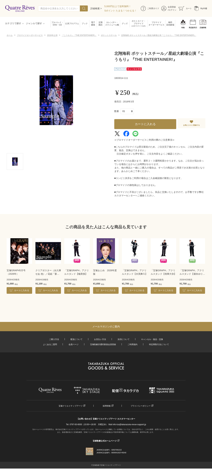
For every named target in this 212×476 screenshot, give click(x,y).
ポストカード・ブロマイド (138, 23)
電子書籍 (93, 23)
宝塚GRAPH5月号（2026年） (16, 272)
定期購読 (101, 23)
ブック (85, 23)
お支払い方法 (100, 339)
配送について (76, 339)
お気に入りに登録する (191, 125)
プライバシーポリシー (141, 406)
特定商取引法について (159, 344)
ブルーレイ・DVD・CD (57, 23)
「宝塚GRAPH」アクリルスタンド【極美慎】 (76, 272)
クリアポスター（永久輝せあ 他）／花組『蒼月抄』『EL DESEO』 (48, 272)
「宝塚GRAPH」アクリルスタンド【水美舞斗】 (134, 272)
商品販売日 (193, 27)
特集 (183, 27)
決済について (124, 339)
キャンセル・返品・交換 (152, 339)
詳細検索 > (96, 8)
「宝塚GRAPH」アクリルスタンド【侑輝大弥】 (163, 272)
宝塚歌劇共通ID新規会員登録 (103, 344)
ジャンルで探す (34, 23)
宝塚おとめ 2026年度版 (105, 272)
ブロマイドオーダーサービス (156, 23)
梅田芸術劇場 (170, 23)
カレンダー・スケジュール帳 (112, 23)
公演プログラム (72, 23)
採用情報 (107, 406)
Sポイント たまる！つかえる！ (120, 10)
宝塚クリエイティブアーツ (70, 406)
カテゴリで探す (13, 23)
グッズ (125, 23)
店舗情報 (203, 27)
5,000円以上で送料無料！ (117, 6)
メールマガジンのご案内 (106, 326)
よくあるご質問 (50, 344)
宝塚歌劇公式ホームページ (105, 441)
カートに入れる (145, 124)
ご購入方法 (54, 339)
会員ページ (74, 344)
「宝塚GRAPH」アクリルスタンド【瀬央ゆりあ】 (192, 272)
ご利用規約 (132, 344)
